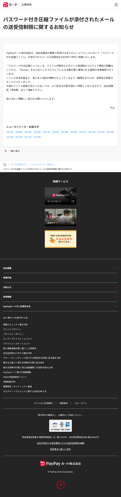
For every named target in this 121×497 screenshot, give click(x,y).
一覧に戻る (11, 151)
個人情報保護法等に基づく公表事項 (19, 348)
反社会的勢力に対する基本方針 (17, 353)
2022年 (37, 132)
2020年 (55, 132)
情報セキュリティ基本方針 (15, 324)
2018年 (73, 132)
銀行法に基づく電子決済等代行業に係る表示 (23, 362)
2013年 (10, 137)
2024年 (19, 132)
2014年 (110, 132)
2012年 (19, 137)
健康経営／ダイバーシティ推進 (17, 386)
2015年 (101, 132)
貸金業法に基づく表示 (60, 449)
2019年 (64, 132)
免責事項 (63, 403)
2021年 (46, 132)
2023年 (28, 132)
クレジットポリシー (12, 329)
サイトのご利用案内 (43, 403)
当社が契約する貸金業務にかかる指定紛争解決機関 (60, 443)
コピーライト (80, 403)
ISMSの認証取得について (15, 377)
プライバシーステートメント (16, 344)
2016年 (92, 132)
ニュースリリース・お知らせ (42, 164)
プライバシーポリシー (13, 334)
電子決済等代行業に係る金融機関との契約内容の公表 (28, 367)
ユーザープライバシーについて (17, 339)
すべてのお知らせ (18, 164)
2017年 (82, 132)
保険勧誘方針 (9, 382)
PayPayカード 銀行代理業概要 (17, 372)
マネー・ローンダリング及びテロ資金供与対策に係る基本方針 (32, 358)
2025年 (10, 132)
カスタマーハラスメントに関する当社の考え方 (24, 391)
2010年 (37, 137)
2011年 (28, 137)
